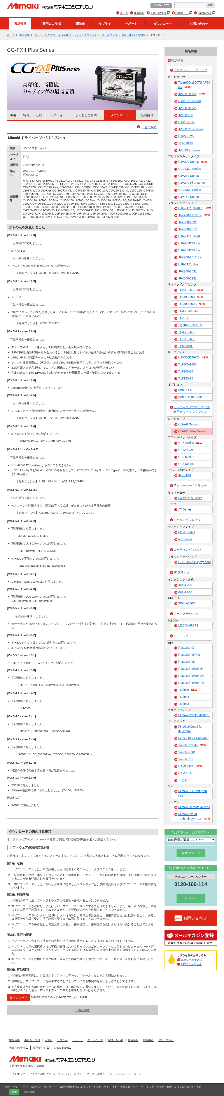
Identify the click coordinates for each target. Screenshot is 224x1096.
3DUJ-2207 (186, 585)
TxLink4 (183, 696)
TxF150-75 (185, 378)
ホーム (124, 13)
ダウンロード (162, 23)
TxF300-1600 (187, 364)
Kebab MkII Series (190, 397)
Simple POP (186, 752)
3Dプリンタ (181, 572)
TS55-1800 (185, 346)
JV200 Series (191, 94)
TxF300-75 (185, 371)
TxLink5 (187, 690)
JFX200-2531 (187, 271)
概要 (13, 115)
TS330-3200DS (189, 311)
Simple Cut (185, 759)
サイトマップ (17, 1074)
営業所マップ (191, 853)
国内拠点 (148, 1040)
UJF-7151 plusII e (194, 208)
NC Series (185, 539)
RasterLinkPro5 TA (191, 682)
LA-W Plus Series (190, 498)
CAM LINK (185, 773)
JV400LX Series (189, 150)
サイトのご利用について (41, 1074)
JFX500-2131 (187, 278)
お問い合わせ (199, 23)
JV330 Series (187, 108)
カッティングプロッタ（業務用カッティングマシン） (65, 35)
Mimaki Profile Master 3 (194, 715)
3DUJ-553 (185, 592)
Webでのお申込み (191, 960)
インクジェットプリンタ (190, 70)
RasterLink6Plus (189, 654)
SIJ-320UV (185, 143)
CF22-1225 (186, 449)
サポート (131, 23)
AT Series (184, 509)
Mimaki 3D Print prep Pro (192, 793)
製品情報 (20, 23)
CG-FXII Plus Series (133, 35)
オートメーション (185, 613)
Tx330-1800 (190, 297)
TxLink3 (183, 704)
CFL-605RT (186, 456)
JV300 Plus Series (190, 129)
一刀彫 (182, 780)
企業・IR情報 (158, 13)
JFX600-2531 (187, 222)
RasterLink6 (186, 661)
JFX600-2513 (187, 229)
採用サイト (182, 13)
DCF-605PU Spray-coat (194, 562)
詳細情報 (29, 1092)
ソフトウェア (182, 636)
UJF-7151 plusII (189, 236)
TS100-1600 (186, 339)
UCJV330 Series (189, 168)
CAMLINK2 (190, 766)
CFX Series (190, 443)
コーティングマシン (187, 549)
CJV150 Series (188, 197)
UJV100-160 (186, 122)
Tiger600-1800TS (190, 325)
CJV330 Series (188, 175)
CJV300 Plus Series (192, 182)
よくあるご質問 (86, 115)
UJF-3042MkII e (189, 250)
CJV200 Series (192, 162)
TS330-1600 (186, 332)
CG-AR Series (188, 424)
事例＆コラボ (51, 23)
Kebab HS (185, 390)
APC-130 (184, 475)
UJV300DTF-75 (193, 358)
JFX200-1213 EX (194, 215)
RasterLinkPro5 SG (191, 675)
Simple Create (192, 745)
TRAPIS (183, 318)
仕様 (39, 115)
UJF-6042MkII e (189, 243)
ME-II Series (186, 532)
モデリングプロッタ (187, 519)
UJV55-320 (186, 136)
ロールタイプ (109, 35)
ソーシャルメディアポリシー (127, 1074)
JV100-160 (185, 115)
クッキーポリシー (97, 1074)
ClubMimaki (205, 13)
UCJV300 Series (189, 190)
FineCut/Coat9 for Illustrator (190, 729)
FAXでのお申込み (191, 964)
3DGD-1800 (186, 603)
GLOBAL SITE (161, 5)
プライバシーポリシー (71, 1074)
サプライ (105, 23)
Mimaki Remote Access (194, 807)
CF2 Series (186, 464)
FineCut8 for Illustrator (193, 738)
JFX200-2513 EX (190, 257)
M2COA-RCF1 (188, 625)
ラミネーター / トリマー (190, 485)
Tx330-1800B (191, 304)
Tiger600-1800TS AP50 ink (194, 85)
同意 (14, 1092)
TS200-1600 (190, 290)
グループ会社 (166, 1040)
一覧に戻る (149, 127)
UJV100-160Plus (189, 101)
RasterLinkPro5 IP (190, 668)
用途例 (80, 23)
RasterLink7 (186, 647)
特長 (26, 115)
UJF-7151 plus (188, 264)
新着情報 (139, 13)
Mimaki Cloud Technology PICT (194, 816)
